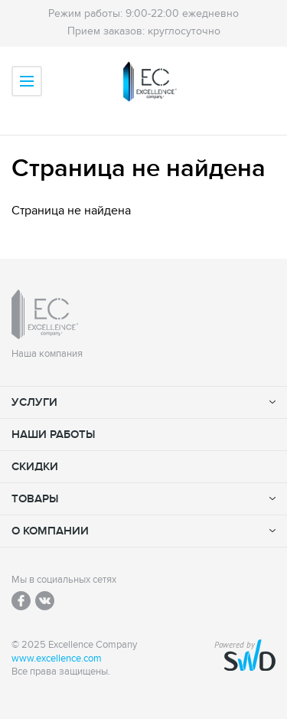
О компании (50, 531)
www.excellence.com (56, 659)
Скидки (34, 466)
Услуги (34, 402)
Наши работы (53, 434)
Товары (34, 499)
